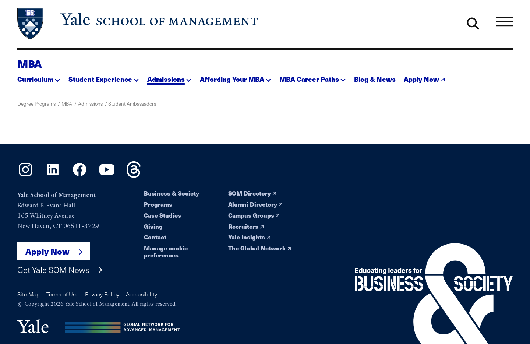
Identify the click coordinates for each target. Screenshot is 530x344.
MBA (29, 63)
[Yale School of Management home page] (138, 24)
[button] (38, 77)
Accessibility (141, 294)
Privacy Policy (102, 294)
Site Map (28, 294)
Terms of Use (62, 294)
